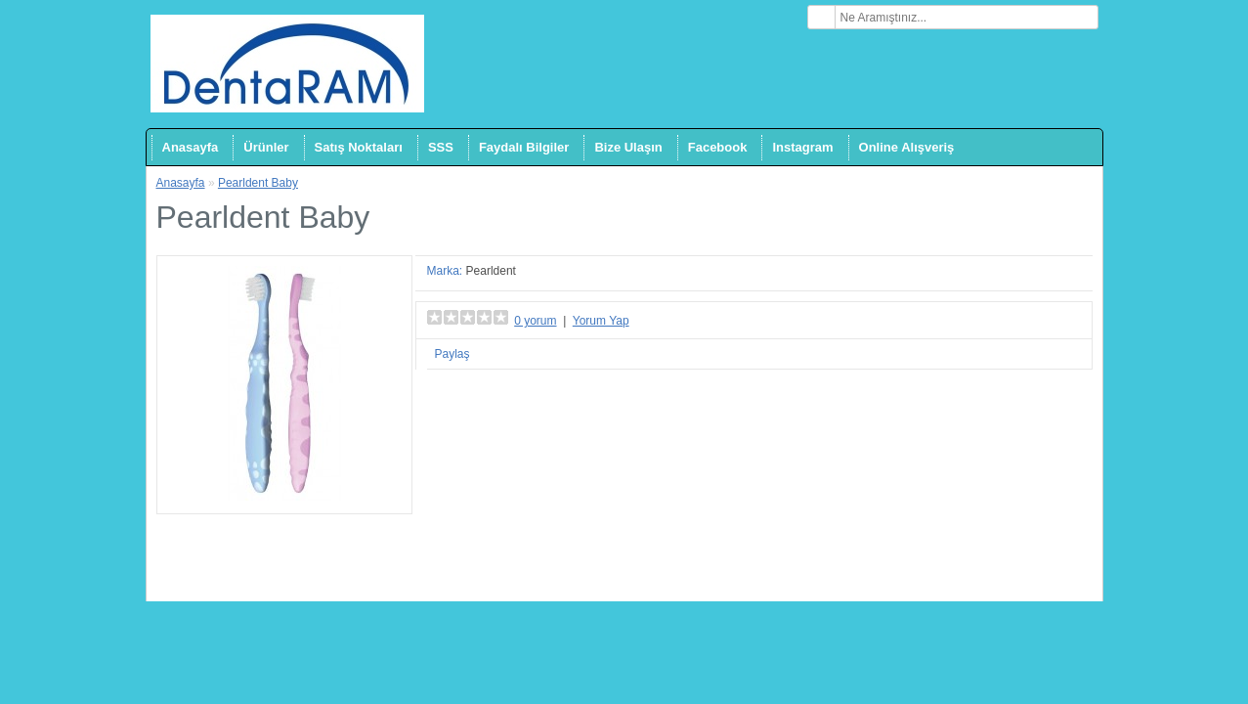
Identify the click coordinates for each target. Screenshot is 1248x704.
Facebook (718, 147)
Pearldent (491, 271)
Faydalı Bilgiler (524, 147)
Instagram (802, 147)
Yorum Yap (601, 321)
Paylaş (452, 354)
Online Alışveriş (907, 147)
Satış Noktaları (359, 147)
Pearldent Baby (258, 183)
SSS (440, 147)
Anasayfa (190, 147)
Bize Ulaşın (628, 147)
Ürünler (265, 147)
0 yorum (535, 321)
